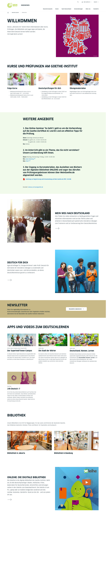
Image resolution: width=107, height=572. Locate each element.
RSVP (27, 161)
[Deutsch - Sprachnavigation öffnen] (96, 2)
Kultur (57, 9)
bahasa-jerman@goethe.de (36, 187)
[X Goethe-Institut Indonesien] (62, 522)
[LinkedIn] (57, 522)
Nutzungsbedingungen (68, 561)
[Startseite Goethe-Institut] (12, 5)
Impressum (47, 561)
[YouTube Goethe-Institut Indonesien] (48, 522)
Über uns (88, 9)
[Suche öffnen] (78, 2)
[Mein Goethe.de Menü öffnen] (86, 2)
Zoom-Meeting (30, 159)
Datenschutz (56, 561)
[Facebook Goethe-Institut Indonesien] (43, 522)
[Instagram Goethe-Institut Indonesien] (52, 522)
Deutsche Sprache (47, 9)
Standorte (96, 9)
